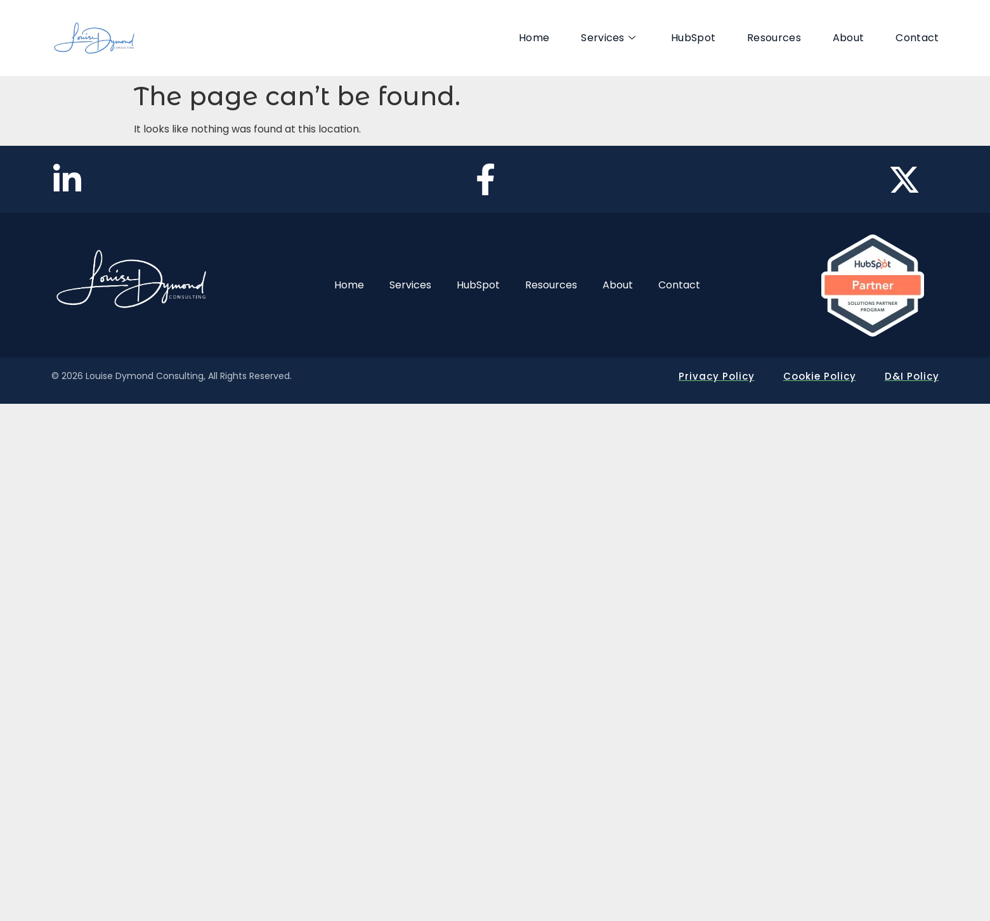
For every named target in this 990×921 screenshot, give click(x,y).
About (848, 37)
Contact (917, 37)
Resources (774, 37)
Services (608, 37)
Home (534, 37)
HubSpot (693, 37)
